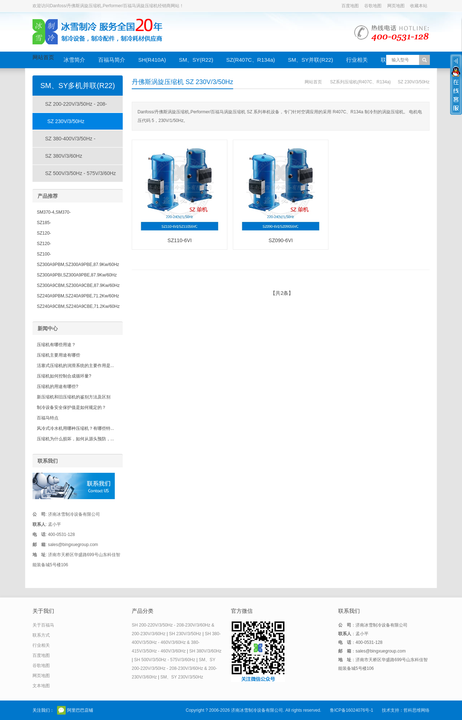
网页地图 (396, 5)
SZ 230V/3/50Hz (414, 81)
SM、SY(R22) (196, 60)
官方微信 (61, 710)
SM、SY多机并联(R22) (77, 86)
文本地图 (41, 685)
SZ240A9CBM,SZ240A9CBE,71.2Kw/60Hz (78, 306)
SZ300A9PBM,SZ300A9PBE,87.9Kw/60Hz (78, 264)
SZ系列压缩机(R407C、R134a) (360, 81)
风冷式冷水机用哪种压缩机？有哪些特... (75, 428)
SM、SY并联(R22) (310, 60)
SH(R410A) (152, 60)
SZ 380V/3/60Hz (63, 156)
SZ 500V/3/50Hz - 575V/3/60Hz (80, 173)
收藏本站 (418, 5)
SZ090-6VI (281, 240)
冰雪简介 (74, 60)
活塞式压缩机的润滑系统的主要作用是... (75, 365)
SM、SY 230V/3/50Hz (181, 677)
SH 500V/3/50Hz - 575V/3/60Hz (164, 659)
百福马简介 (111, 60)
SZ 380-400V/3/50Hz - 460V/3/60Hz (64, 141)
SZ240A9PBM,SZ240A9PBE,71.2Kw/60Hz (78, 295)
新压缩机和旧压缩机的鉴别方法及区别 (73, 397)
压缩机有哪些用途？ (56, 344)
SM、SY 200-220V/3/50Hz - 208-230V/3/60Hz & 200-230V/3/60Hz (174, 668)
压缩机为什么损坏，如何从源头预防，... (75, 438)
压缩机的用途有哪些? (57, 386)
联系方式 (41, 635)
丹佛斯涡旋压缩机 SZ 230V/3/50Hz (182, 82)
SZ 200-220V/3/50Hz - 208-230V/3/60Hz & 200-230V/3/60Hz (70, 107)
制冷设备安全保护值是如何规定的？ (71, 407)
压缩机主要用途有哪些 (58, 355)
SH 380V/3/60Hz (205, 651)
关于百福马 (43, 625)
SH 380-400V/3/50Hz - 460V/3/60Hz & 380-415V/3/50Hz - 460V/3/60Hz (176, 642)
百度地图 (350, 5)
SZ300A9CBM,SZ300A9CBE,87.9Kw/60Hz (78, 285)
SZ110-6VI (179, 240)
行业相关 (357, 60)
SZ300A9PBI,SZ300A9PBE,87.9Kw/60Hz (77, 275)
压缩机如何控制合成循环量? (64, 376)
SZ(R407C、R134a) (250, 60)
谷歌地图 (373, 5)
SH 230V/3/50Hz (185, 633)
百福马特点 (47, 417)
